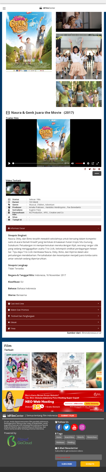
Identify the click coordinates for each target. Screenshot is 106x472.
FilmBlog (71, 442)
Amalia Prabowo (36, 207)
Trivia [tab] (11, 328)
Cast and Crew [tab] (16, 303)
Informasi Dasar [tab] (16, 228)
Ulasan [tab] (12, 322)
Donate (90, 464)
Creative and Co (56, 212)
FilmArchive (92, 437)
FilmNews (60, 442)
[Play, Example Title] (9, 163)
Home (58, 437)
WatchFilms (69, 437)
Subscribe (67, 464)
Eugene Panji (35, 210)
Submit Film (67, 415)
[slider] (37, 163)
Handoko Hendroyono (55, 207)
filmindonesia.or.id (91, 332)
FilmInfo (80, 437)
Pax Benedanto (74, 207)
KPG (46, 212)
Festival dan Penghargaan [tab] (21, 316)
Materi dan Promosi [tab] (18, 309)
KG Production (35, 212)
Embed (97, 173)
